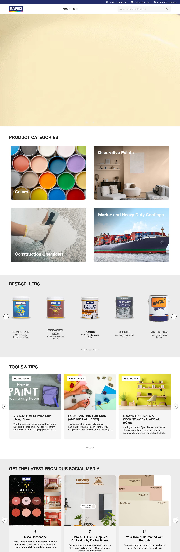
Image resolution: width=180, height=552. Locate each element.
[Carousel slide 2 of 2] (93, 122)
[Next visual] (174, 316)
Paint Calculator (118, 2)
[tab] (81, 349)
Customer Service (166, 2)
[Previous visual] (6, 316)
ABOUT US (69, 9)
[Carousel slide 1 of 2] (86, 122)
